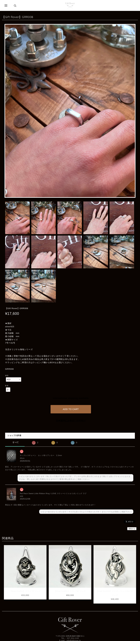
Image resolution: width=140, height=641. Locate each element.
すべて (15, 442)
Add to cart (71, 408)
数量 (6, 385)
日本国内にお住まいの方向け (71, 420)
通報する (131, 528)
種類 (6, 375)
